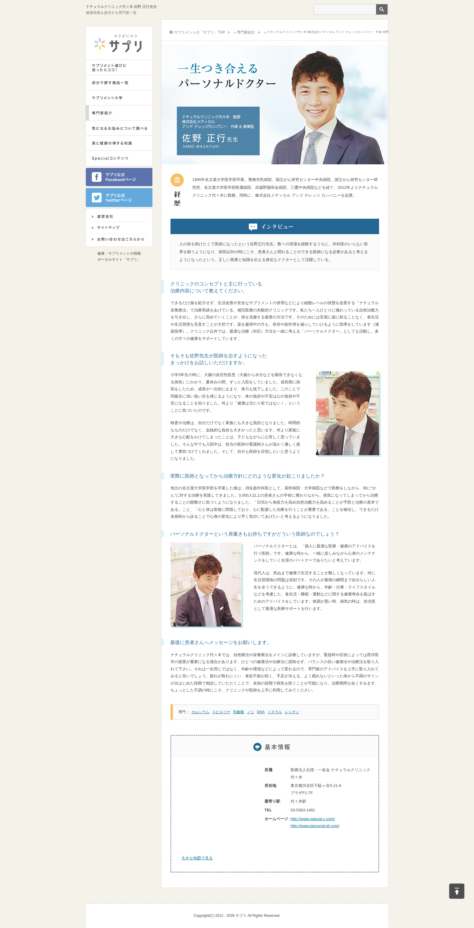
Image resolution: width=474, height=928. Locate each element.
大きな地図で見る (197, 858)
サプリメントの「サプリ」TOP (199, 32)
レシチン (292, 712)
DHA (261, 712)
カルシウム (200, 712)
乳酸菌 (238, 712)
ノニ (250, 712)
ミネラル (275, 712)
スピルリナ (221, 712)
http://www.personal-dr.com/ (315, 825)
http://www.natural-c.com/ (313, 819)
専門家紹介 (246, 32)
